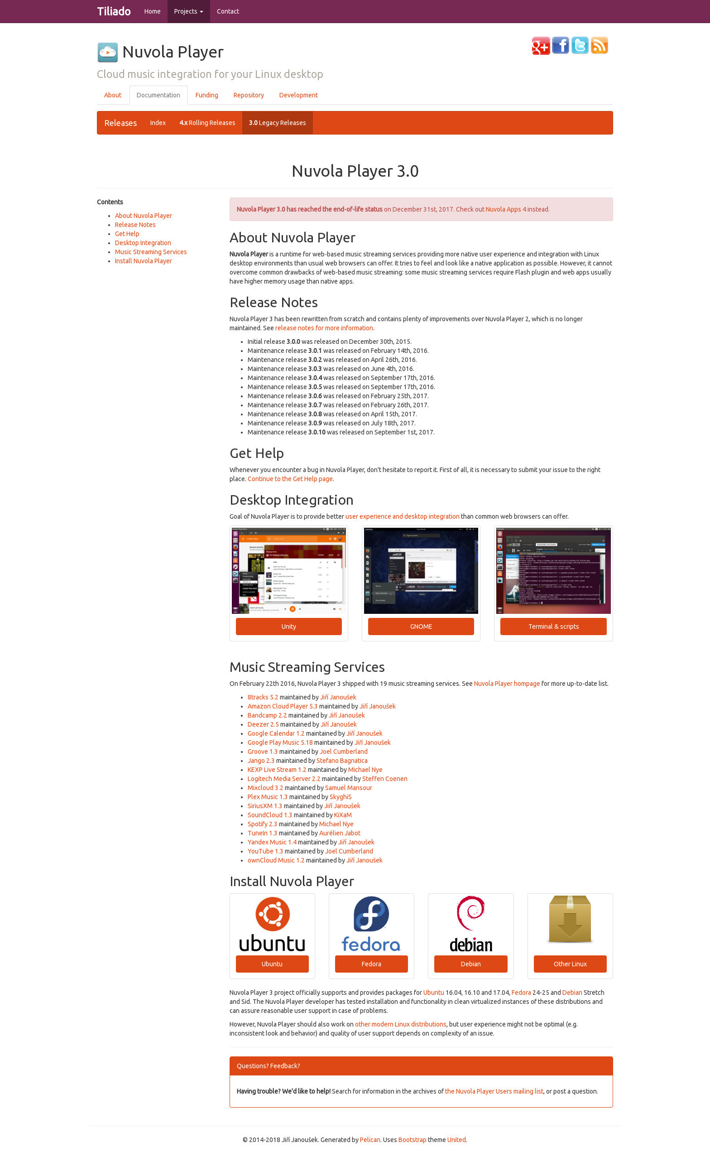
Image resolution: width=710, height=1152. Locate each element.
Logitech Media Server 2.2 (284, 778)
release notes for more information (324, 328)
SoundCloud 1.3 (270, 815)
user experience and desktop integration (402, 516)
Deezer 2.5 (263, 724)
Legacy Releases (277, 122)
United (456, 1139)
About (112, 95)
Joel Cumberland (344, 751)
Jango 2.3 (261, 760)
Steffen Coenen (385, 778)
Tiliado (114, 11)
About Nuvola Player (143, 215)
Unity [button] (289, 626)
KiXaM (343, 815)
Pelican (370, 1139)
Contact (228, 11)
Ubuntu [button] (272, 964)
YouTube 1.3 (265, 851)
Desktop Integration (143, 242)
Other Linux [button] (570, 964)
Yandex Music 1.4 (272, 842)
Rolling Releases (207, 122)
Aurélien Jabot (339, 833)
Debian (572, 992)
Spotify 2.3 (263, 824)
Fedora (521, 992)
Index (158, 122)
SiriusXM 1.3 (265, 806)
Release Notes (135, 224)
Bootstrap (412, 1139)
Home (152, 11)
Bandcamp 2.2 (267, 715)
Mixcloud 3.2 (265, 787)
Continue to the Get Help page (290, 478)
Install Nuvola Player (143, 261)
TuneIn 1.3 (263, 833)
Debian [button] (471, 964)
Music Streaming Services (151, 251)
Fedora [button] (371, 964)
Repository (249, 95)
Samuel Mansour (348, 787)
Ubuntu (433, 992)
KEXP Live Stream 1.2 (277, 769)
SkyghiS (341, 796)
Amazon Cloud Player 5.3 (283, 706)
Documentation (158, 95)
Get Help (127, 233)
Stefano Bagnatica (342, 760)
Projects (188, 11)
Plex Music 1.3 (268, 796)
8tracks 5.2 (263, 697)
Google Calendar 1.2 (276, 733)
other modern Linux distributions (400, 1024)
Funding (207, 95)
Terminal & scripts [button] (553, 626)
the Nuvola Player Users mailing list (494, 1091)
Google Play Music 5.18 (280, 742)
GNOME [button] (421, 626)
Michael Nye (365, 769)
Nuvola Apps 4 (506, 209)
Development (298, 95)
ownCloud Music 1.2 (276, 860)
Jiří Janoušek (338, 697)
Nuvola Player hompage (507, 683)
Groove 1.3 (263, 751)
